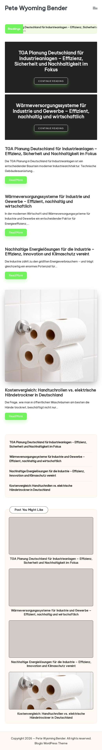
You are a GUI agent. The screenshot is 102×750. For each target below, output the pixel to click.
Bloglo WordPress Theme (51, 743)
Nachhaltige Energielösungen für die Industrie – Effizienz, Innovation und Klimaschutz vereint (49, 251)
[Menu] (95, 8)
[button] (51, 81)
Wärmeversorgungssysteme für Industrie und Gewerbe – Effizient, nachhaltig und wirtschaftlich (51, 110)
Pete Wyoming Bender (36, 8)
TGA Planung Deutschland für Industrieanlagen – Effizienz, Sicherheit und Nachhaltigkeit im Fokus (51, 61)
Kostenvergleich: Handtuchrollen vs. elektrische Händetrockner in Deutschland (50, 392)
